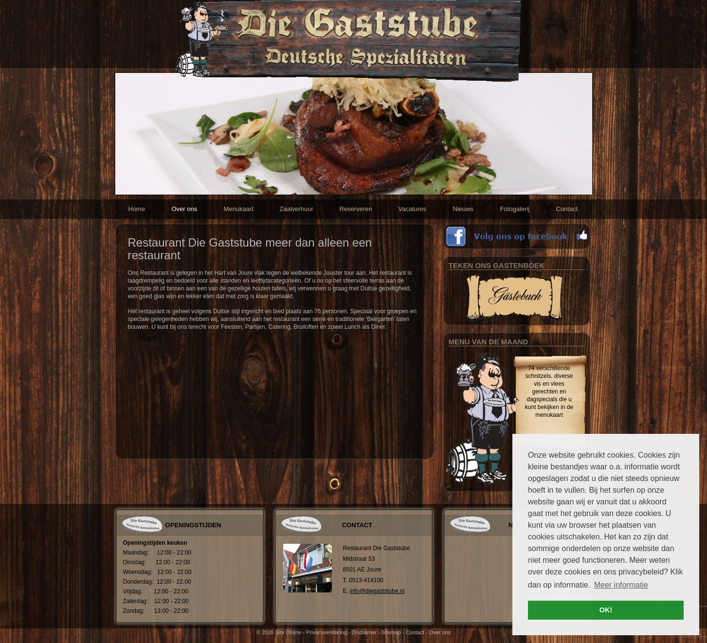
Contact (415, 632)
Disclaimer (364, 632)
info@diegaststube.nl (377, 591)
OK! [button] (605, 610)
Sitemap (391, 632)
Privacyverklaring (326, 632)
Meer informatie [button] (621, 585)
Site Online (288, 632)
